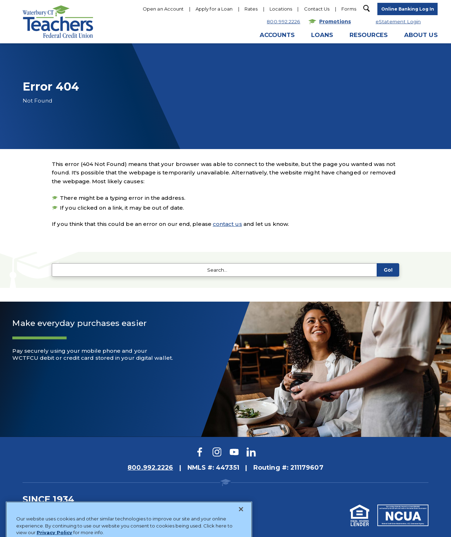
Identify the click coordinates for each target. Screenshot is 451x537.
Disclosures (66, 511)
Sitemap (33, 511)
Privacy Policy (105, 511)
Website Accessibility (155, 511)
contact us (227, 224)
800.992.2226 (150, 467)
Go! (387, 270)
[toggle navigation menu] (407, 9)
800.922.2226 (194, 65)
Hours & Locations (249, 65)
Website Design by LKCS (146, 523)
